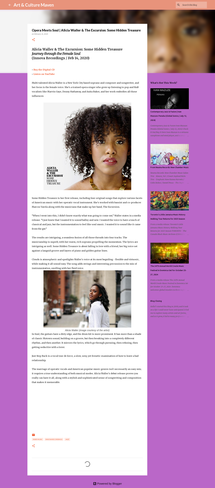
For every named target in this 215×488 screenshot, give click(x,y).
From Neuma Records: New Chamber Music (169, 167)
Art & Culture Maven (34, 5)
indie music (37, 439)
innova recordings (54, 439)
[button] (33, 40)
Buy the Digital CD (44, 69)
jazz (67, 439)
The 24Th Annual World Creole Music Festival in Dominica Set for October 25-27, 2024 (168, 270)
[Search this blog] (192, 5)
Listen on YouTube (44, 74)
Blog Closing (156, 301)
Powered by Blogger (107, 483)
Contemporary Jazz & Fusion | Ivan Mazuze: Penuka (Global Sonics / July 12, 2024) (168, 116)
